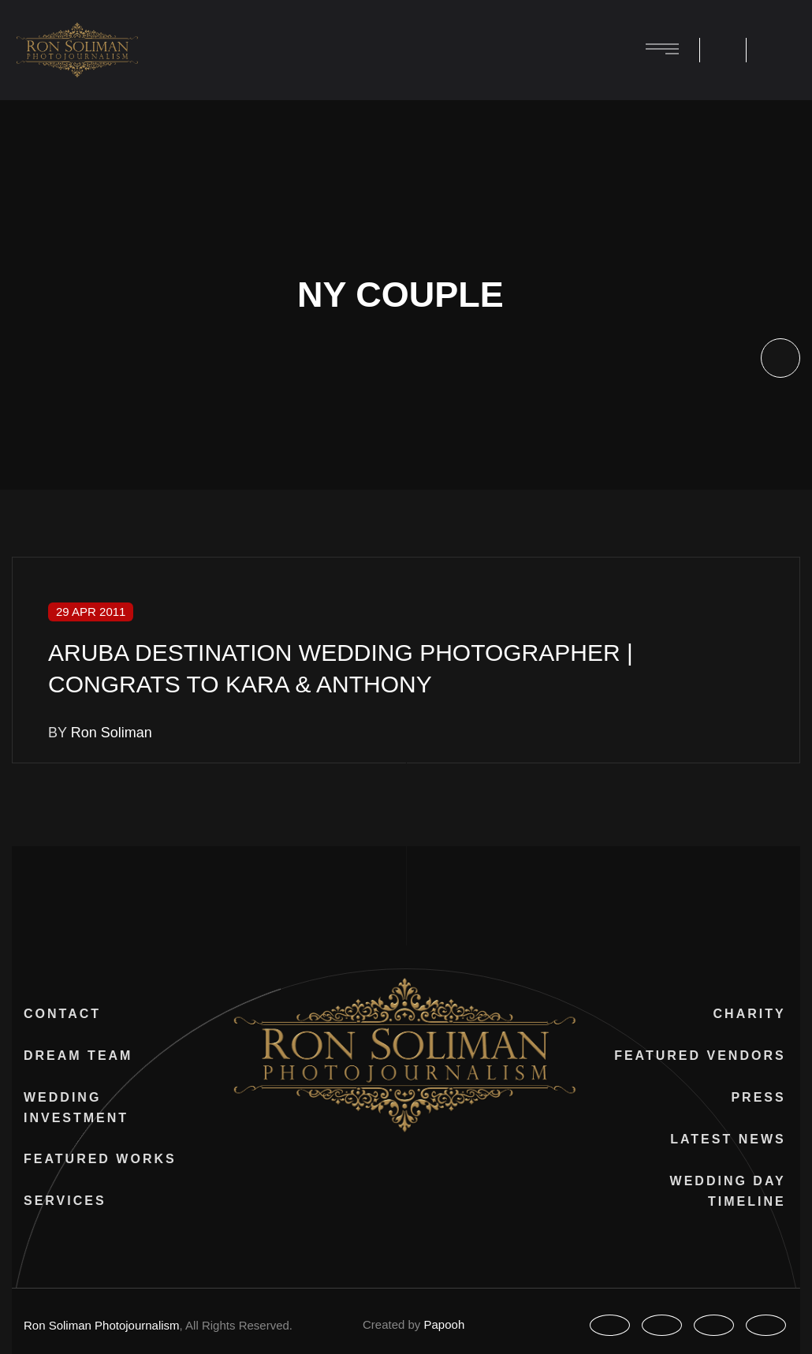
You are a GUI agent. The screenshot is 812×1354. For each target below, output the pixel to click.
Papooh (453, 1324)
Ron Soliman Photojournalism (114, 1325)
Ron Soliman (115, 732)
